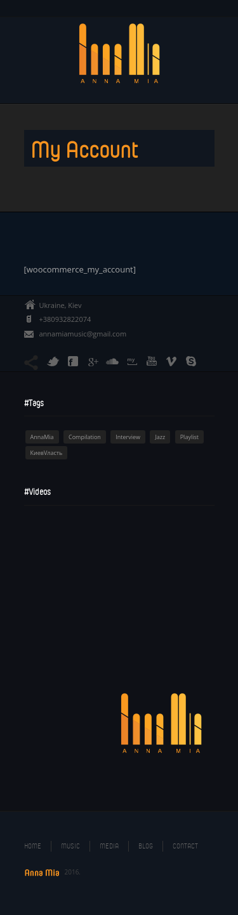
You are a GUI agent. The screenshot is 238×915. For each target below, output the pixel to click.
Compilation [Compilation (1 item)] (85, 437)
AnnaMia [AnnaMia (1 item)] (42, 437)
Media (109, 845)
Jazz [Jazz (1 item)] (160, 437)
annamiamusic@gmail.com (83, 333)
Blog (145, 845)
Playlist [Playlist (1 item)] (189, 437)
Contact (185, 845)
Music (70, 845)
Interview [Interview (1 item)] (128, 437)
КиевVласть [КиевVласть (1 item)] (46, 453)
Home (32, 845)
